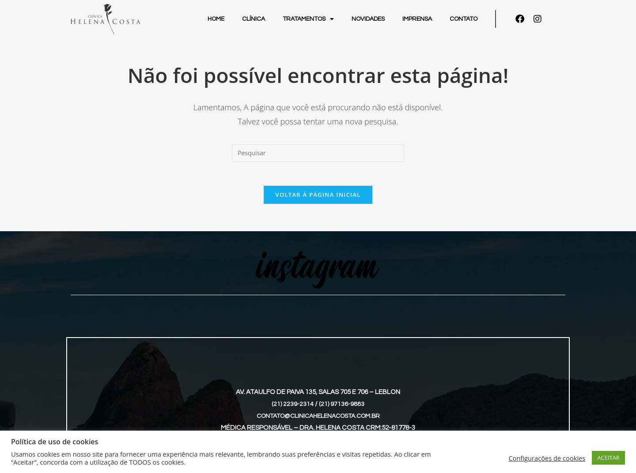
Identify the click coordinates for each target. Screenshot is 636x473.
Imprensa (417, 19)
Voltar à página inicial (317, 198)
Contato (463, 19)
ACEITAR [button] (608, 458)
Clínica (253, 19)
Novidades (368, 19)
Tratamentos (308, 18)
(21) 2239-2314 (292, 407)
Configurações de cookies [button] (546, 458)
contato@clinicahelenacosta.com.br (318, 419)
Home (216, 19)
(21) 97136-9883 (342, 407)
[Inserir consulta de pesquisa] (318, 153)
